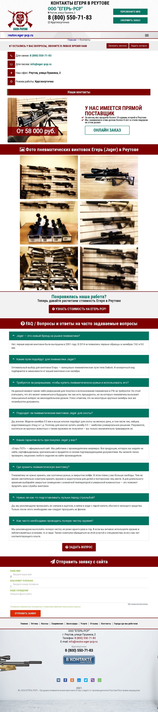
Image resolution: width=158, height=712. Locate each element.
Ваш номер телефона (21, 580)
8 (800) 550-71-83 (70, 17)
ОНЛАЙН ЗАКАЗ (107, 130)
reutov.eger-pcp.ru (20, 35)
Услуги (84, 623)
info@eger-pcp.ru (40, 64)
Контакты (106, 623)
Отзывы (94, 623)
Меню (147, 34)
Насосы (44, 623)
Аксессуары (72, 623)
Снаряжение (57, 623)
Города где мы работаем (126, 623)
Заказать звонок (117, 45)
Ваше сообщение (19, 590)
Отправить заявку (25, 612)
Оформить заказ (130, 20)
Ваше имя (15, 570)
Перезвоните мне (130, 11)
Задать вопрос (139, 45)
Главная (24, 623)
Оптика (34, 623)
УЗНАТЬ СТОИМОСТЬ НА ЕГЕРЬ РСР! (79, 309)
